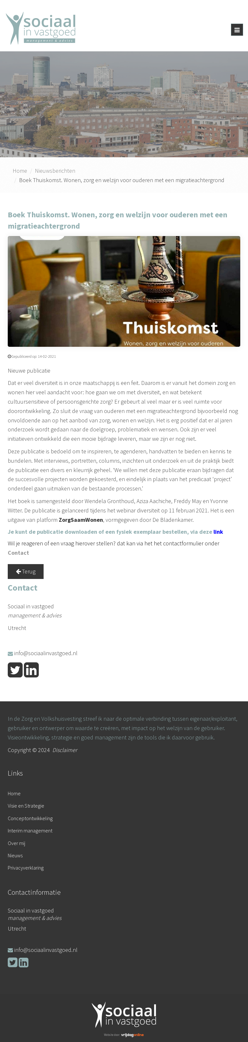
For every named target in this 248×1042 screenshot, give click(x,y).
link (218, 531)
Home (20, 170)
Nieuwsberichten (55, 170)
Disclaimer (64, 750)
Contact (18, 552)
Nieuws (15, 855)
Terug (26, 571)
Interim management (30, 830)
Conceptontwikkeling (30, 818)
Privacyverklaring (26, 867)
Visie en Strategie (26, 805)
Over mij (16, 843)
